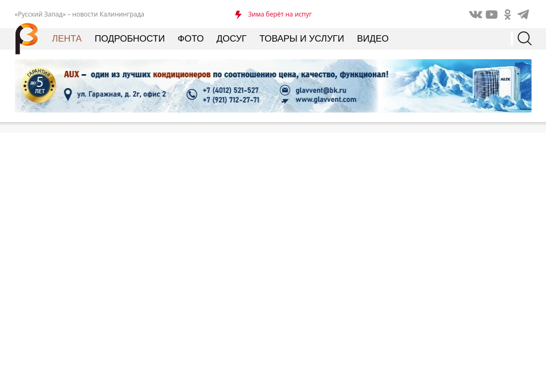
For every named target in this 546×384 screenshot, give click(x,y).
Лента (67, 39)
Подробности (129, 39)
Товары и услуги (302, 39)
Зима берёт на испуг (279, 14)
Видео (373, 39)
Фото (191, 39)
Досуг (231, 39)
